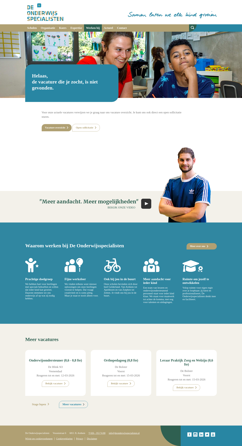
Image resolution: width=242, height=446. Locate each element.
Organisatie (48, 28)
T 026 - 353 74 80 (97, 433)
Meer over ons (197, 246)
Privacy (79, 438)
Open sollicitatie (84, 127)
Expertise (76, 28)
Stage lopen (39, 404)
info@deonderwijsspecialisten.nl (124, 433)
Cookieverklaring (64, 438)
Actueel (108, 28)
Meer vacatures (72, 404)
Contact (122, 28)
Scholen (32, 28)
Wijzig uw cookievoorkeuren (39, 438)
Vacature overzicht (55, 127)
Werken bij (93, 28)
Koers (62, 28)
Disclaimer (92, 438)
